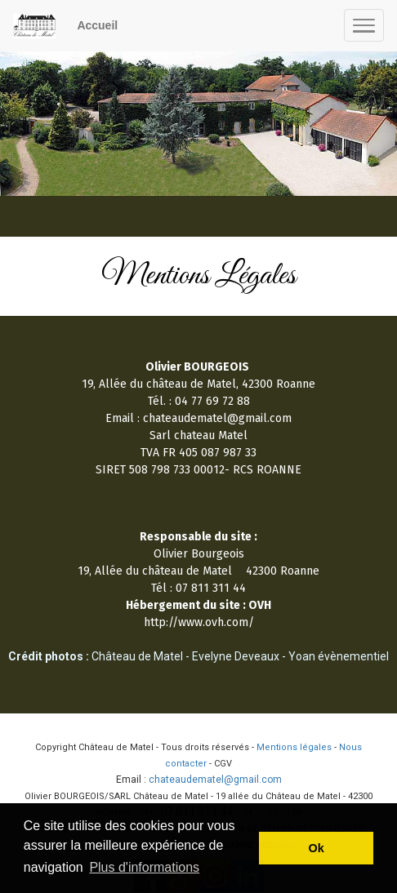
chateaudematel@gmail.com (215, 779)
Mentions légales (294, 747)
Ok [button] (316, 848)
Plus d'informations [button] (144, 867)
